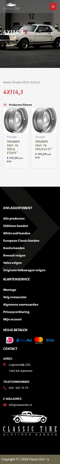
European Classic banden (21, 241)
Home (7, 82)
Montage (9, 290)
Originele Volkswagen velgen (24, 270)
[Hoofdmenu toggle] (53, 6)
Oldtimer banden (15, 226)
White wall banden (16, 233)
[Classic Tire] (11, 6)
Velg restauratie (15, 297)
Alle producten (14, 218)
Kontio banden (14, 248)
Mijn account (12, 319)
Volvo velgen (12, 263)
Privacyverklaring (16, 312)
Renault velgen (14, 255)
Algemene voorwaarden (20, 304)
